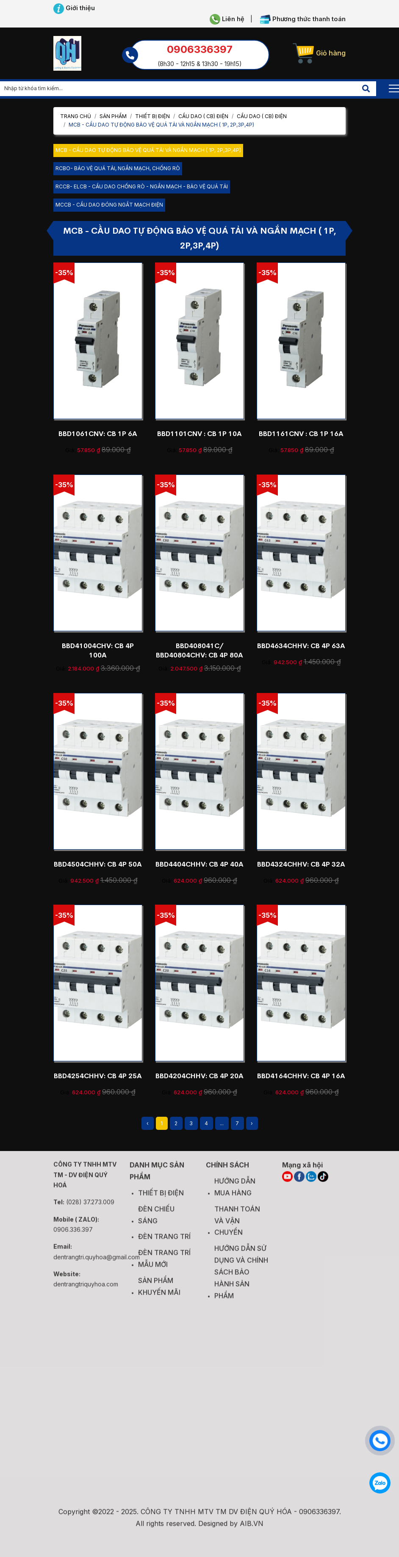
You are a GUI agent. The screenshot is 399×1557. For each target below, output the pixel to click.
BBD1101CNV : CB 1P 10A (199, 433)
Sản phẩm (113, 116)
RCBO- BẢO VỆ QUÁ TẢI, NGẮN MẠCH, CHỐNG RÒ (117, 168)
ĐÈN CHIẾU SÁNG (156, 1220)
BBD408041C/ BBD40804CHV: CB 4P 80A (199, 650)
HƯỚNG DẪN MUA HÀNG (234, 1192)
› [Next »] (252, 1123)
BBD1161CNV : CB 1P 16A (301, 433)
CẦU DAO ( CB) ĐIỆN (203, 116)
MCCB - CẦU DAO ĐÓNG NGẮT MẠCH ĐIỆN (109, 205)
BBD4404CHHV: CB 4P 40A (199, 864)
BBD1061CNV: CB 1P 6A (97, 433)
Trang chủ (75, 116)
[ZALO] (311, 1181)
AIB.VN (251, 1528)
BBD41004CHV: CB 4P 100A (98, 650)
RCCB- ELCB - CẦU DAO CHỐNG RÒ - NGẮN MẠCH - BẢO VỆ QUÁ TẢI (141, 186)
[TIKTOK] (323, 1181)
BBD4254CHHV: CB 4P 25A (98, 1075)
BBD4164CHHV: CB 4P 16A (301, 1075)
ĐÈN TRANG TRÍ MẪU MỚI (164, 1263)
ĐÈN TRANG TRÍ (164, 1241)
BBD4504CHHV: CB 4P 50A (98, 864)
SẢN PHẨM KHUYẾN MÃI (159, 1291)
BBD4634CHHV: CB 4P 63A (301, 645)
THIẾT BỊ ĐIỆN (152, 116)
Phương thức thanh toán (303, 19)
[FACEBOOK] (299, 1181)
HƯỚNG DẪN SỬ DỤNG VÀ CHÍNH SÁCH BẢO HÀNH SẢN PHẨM (241, 1277)
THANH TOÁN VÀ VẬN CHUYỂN (237, 1226)
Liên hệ (227, 19)
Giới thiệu (74, 8)
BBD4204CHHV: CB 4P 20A (199, 1075)
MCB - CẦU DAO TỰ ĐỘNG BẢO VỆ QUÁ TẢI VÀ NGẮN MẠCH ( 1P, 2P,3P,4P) (148, 150)
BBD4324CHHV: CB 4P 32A (301, 864)
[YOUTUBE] (287, 1181)
